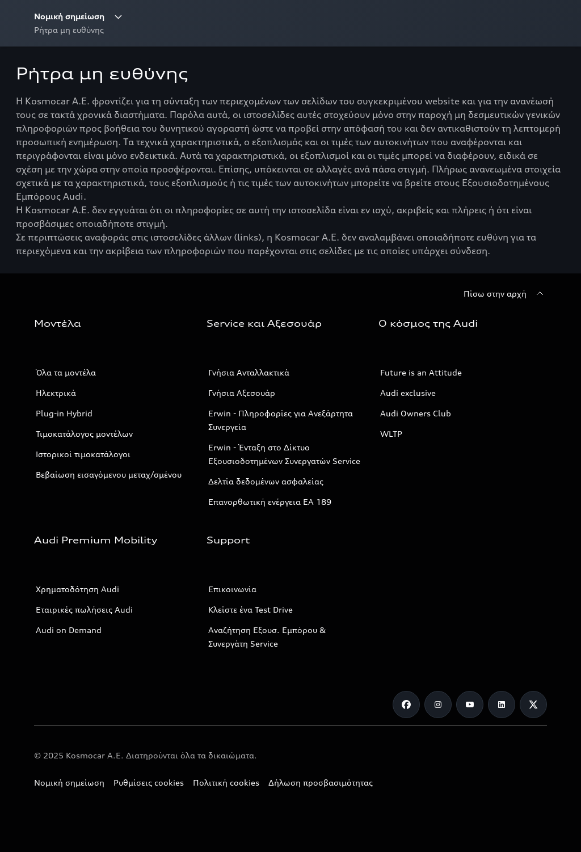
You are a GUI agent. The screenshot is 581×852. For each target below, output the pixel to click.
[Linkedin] (501, 704)
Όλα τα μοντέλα (66, 372)
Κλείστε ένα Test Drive (250, 609)
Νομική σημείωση (69, 782)
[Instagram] (438, 704)
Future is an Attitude (421, 372)
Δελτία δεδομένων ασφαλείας (265, 481)
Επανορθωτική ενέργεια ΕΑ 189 (269, 502)
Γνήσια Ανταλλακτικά (248, 372)
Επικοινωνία (232, 589)
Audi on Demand (69, 630)
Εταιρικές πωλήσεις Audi (84, 609)
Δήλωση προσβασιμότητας (320, 782)
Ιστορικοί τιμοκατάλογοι (83, 454)
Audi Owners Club (415, 413)
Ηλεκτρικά (56, 393)
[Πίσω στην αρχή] (505, 294)
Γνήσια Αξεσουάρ (241, 393)
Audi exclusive (408, 393)
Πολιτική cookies (226, 782)
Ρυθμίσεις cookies (148, 782)
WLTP (391, 433)
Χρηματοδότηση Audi (77, 589)
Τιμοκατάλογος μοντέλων (84, 433)
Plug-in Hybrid (64, 413)
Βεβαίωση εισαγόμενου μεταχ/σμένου (109, 474)
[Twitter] (533, 704)
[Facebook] (406, 704)
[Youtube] (469, 704)
